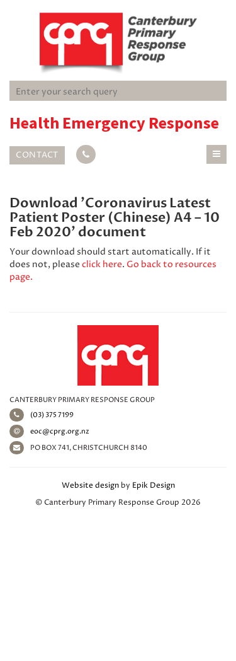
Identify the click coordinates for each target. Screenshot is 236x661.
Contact (37, 155)
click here (102, 264)
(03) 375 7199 (41, 415)
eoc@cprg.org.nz (49, 431)
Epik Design (153, 485)
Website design (90, 485)
